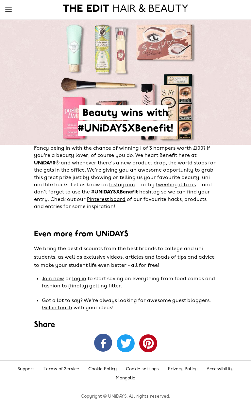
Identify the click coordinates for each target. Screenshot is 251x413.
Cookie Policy (102, 369)
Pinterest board (106, 199)
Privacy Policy (182, 369)
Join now (53, 279)
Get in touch (57, 308)
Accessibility (220, 369)
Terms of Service (61, 369)
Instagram (122, 185)
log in (79, 279)
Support (26, 369)
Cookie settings (142, 369)
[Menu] (8, 10)
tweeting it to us (176, 185)
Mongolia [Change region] (125, 378)
